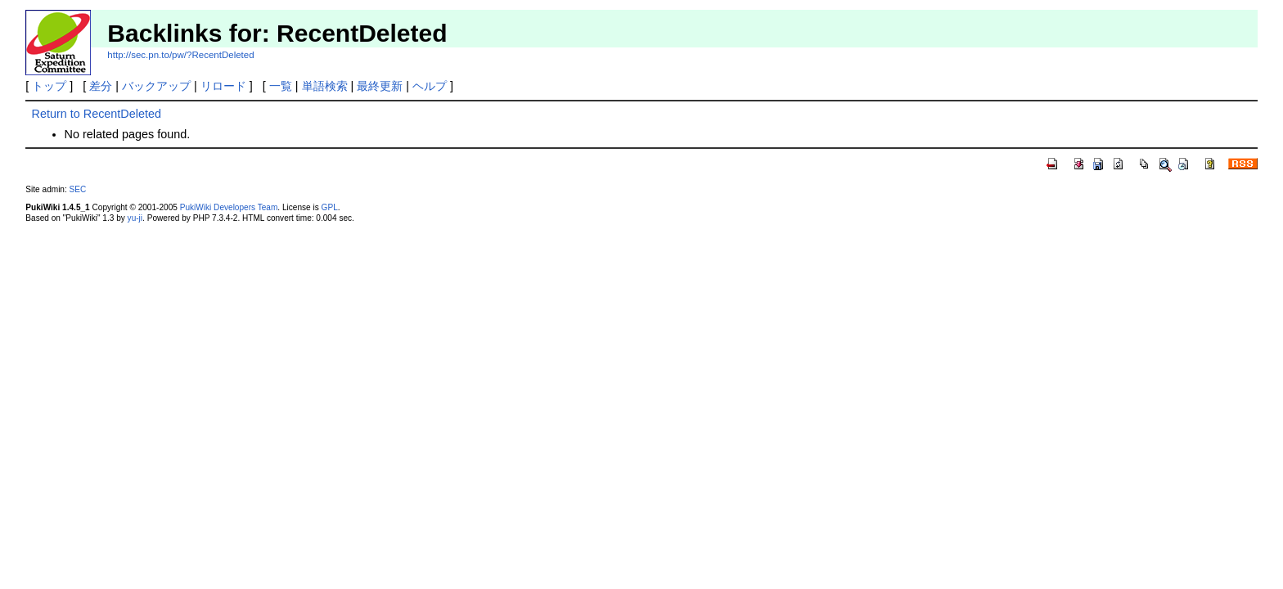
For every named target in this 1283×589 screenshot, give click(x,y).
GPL (330, 207)
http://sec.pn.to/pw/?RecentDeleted (180, 55)
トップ (49, 85)
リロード (223, 85)
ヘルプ (429, 85)
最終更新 (380, 85)
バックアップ (156, 85)
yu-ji (135, 218)
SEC (78, 189)
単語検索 (325, 85)
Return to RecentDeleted (96, 113)
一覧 (280, 85)
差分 (100, 85)
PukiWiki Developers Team (229, 207)
